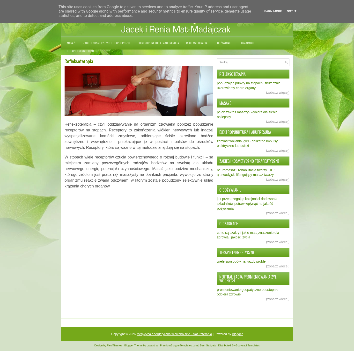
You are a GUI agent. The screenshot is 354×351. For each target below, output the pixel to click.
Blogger (237, 334)
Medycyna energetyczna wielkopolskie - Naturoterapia (174, 334)
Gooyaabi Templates (248, 345)
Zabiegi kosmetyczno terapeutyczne (107, 43)
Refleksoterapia (196, 43)
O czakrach (246, 43)
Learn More (272, 11)
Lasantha (152, 345)
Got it (291, 11)
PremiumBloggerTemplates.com (179, 345)
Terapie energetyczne (81, 51)
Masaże (71, 43)
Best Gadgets (208, 345)
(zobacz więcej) (277, 92)
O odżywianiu (223, 43)
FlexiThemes (114, 345)
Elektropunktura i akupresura (158, 43)
